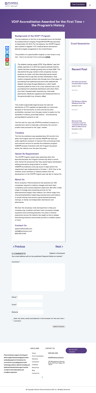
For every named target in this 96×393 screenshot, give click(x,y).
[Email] (7, 64)
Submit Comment (58, 326)
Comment (16, 262)
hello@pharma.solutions (56, 357)
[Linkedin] (7, 56)
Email (14, 305)
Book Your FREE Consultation (73, 350)
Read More (75, 90)
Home (34, 353)
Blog (33, 370)
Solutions (35, 359)
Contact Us (35, 373)
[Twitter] (7, 52)
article (47, 57)
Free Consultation (78, 4)
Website (15, 312)
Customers (35, 362)
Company (35, 365)
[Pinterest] (7, 60)
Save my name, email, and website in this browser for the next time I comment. (39, 320)
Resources (35, 367)
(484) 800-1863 (53, 353)
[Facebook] (7, 48)
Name (14, 297)
